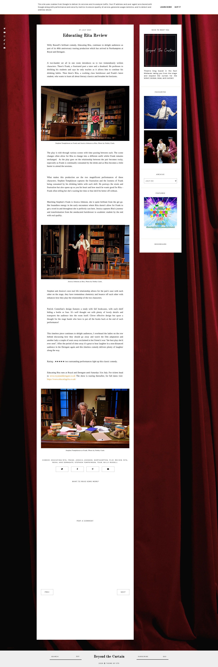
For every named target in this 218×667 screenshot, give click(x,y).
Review (118, 460)
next (123, 592)
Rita (125, 460)
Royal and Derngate (63, 462)
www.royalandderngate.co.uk (62, 376)
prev (47, 592)
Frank (71, 460)
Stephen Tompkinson (85, 462)
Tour (99, 462)
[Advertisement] (85, 615)
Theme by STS (112, 663)
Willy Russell (110, 462)
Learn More (166, 7)
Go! (78, 656)
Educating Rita (59, 460)
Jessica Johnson (84, 460)
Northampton (101, 460)
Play (111, 460)
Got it (178, 7)
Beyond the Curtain (109, 656)
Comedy (46, 460)
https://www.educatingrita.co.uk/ (61, 379)
